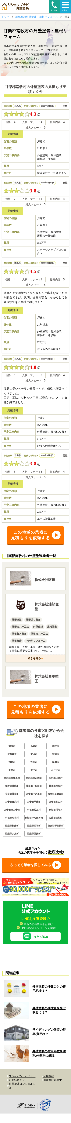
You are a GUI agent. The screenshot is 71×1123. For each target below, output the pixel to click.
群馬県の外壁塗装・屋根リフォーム (36, 16)
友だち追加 (35, 933)
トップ (5, 16)
